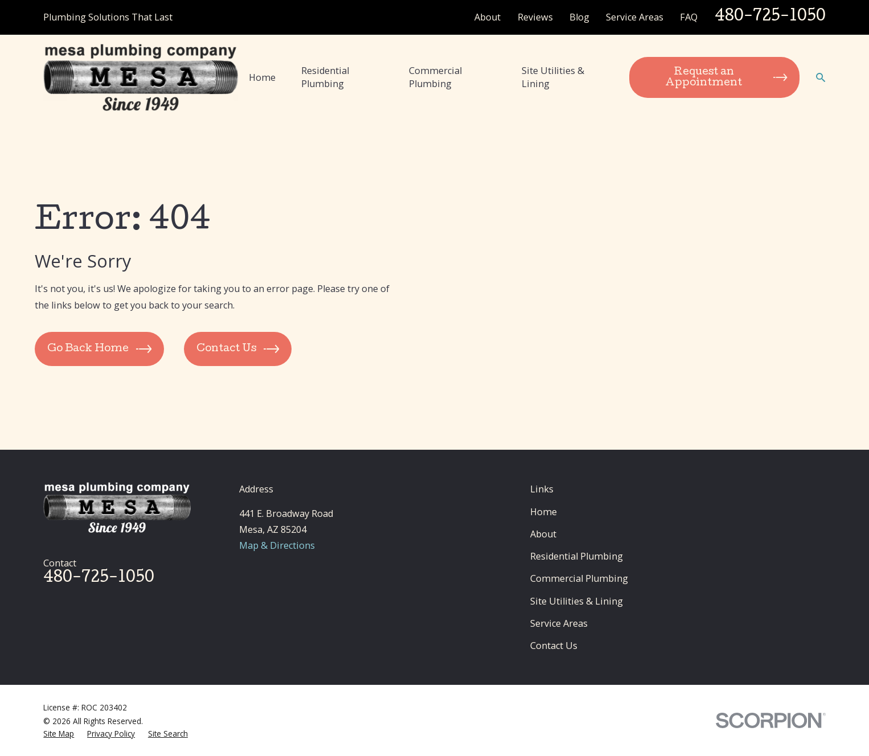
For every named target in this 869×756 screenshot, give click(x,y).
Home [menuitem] (262, 77)
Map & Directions (277, 545)
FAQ (689, 17)
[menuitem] (58, 734)
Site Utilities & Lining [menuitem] (553, 77)
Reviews (535, 17)
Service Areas (634, 17)
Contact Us (553, 645)
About (487, 17)
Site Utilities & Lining (576, 601)
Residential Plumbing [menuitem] (325, 77)
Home (543, 512)
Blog (579, 17)
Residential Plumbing (576, 556)
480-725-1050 (770, 17)
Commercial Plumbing (579, 578)
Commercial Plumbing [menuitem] (435, 77)
